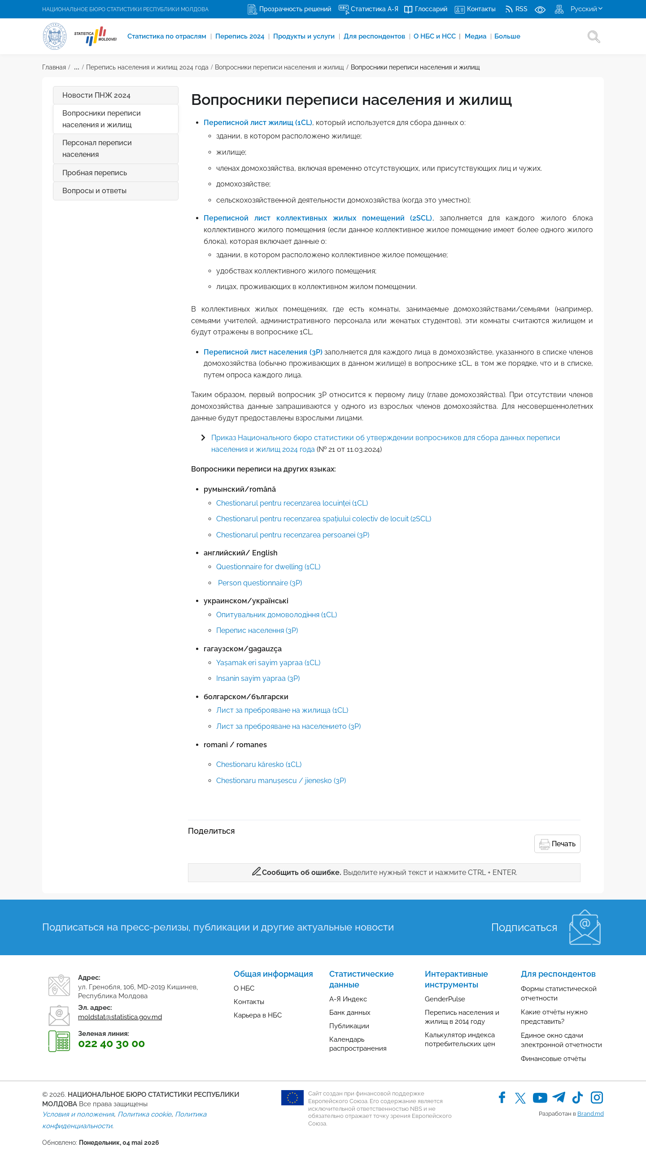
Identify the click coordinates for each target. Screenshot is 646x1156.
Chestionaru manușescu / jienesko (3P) (281, 780)
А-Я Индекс (348, 999)
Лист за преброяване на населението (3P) (288, 726)
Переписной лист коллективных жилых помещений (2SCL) (318, 218)
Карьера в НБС (258, 1015)
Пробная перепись (94, 173)
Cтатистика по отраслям (168, 36)
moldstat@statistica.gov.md (120, 1017)
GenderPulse (445, 999)
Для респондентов (377, 36)
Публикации (349, 1026)
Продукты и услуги (306, 36)
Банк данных (350, 1013)
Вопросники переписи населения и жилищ (279, 67)
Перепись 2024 (241, 36)
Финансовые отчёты (553, 1059)
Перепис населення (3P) (257, 630)
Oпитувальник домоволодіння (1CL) (276, 614)
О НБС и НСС (439, 36)
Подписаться (524, 927)
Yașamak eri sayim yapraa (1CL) (268, 662)
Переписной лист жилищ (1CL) (258, 122)
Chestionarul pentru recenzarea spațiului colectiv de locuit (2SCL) (323, 519)
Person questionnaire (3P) (260, 583)
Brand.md (590, 1113)
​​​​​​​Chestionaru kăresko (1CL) (258, 764)
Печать (557, 844)
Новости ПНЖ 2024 (96, 95)
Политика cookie (144, 1114)
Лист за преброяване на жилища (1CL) (282, 710)
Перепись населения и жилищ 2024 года (147, 67)
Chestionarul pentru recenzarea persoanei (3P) (292, 535)
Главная (54, 67)
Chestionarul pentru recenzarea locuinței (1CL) (292, 503)
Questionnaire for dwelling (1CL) (268, 567)
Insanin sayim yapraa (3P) (258, 678)
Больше (510, 36)
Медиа (478, 36)
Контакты (249, 1002)
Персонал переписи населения (97, 149)
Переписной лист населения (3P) (263, 352)
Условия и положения (78, 1114)
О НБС (244, 988)
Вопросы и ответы (120, 191)
